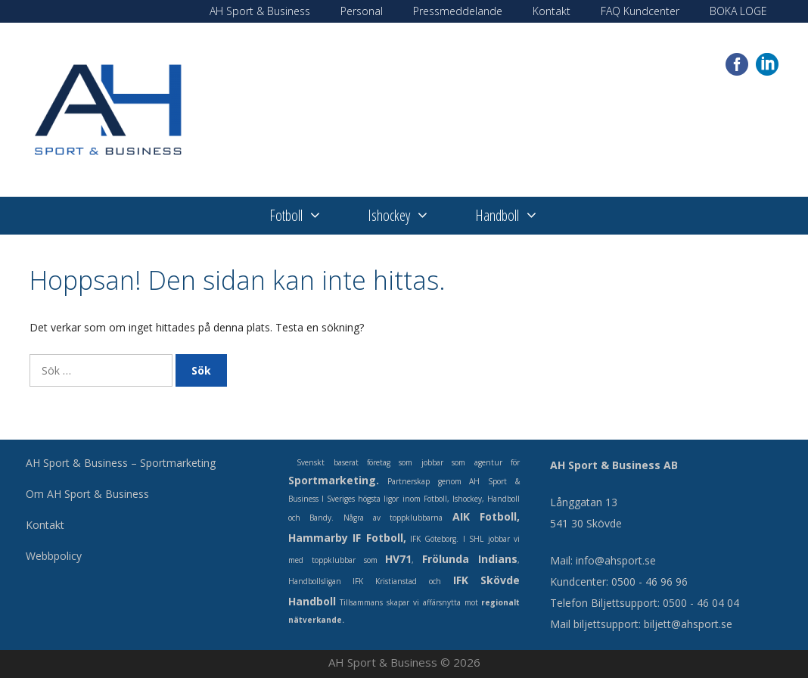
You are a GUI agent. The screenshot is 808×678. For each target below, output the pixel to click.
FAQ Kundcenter (640, 11)
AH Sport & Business (260, 11)
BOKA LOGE (738, 11)
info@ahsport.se (616, 560)
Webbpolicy (54, 556)
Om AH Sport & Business (87, 494)
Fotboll (307, 216)
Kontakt (551, 11)
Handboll (518, 216)
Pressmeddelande (457, 11)
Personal (361, 11)
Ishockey (410, 216)
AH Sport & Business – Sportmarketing (121, 463)
